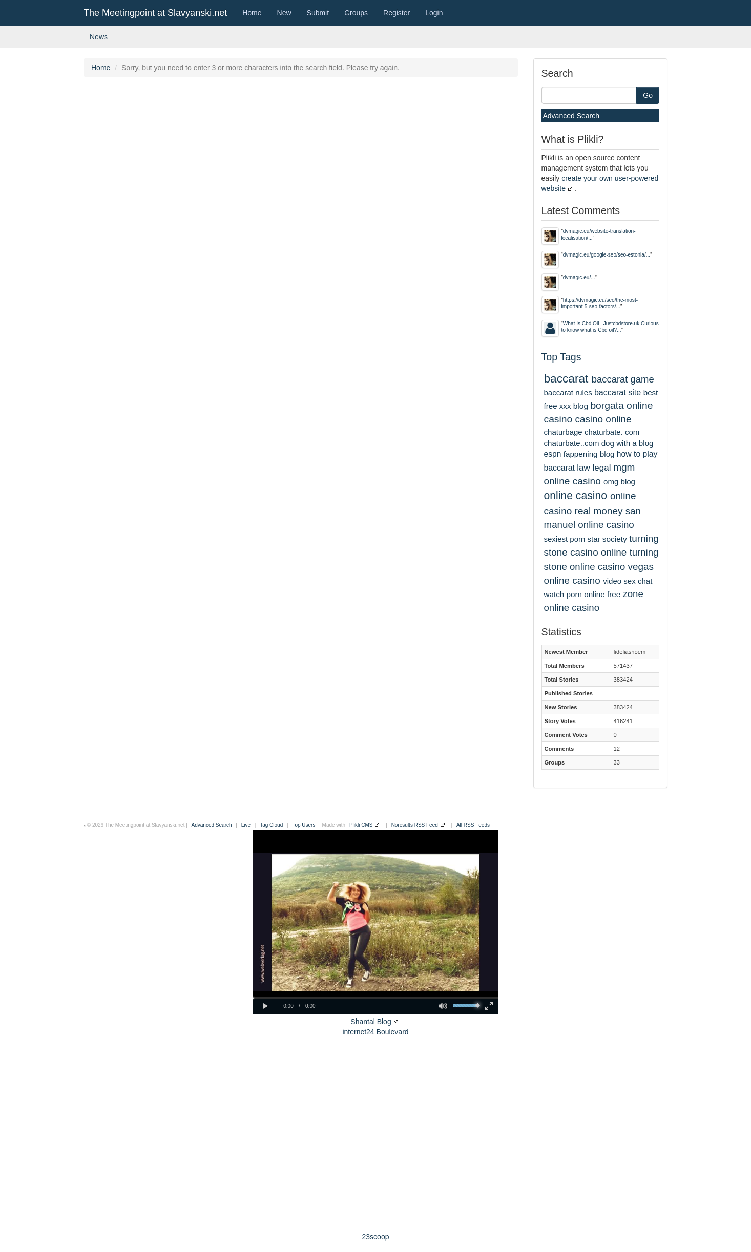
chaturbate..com (571, 443)
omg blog (619, 481)
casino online (603, 419)
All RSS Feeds (473, 825)
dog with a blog (627, 443)
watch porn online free (582, 594)
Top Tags (561, 357)
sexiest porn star (572, 539)
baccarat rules (568, 392)
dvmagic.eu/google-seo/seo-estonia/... (606, 255)
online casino (576, 495)
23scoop (375, 1237)
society (614, 539)
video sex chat (627, 581)
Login (434, 13)
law (583, 468)
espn (552, 454)
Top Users (303, 825)
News (99, 37)
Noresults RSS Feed (414, 825)
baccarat (566, 378)
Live (246, 825)
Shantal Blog (370, 1021)
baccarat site (617, 392)
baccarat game (623, 379)
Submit (318, 13)
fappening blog (589, 454)
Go (648, 95)
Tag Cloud (271, 825)
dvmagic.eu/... (579, 277)
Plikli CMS (361, 825)
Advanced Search (571, 116)
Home (251, 13)
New (284, 13)
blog (580, 405)
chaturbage (563, 432)
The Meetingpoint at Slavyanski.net (155, 13)
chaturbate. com (612, 432)
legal (602, 468)
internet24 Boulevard (375, 1032)
